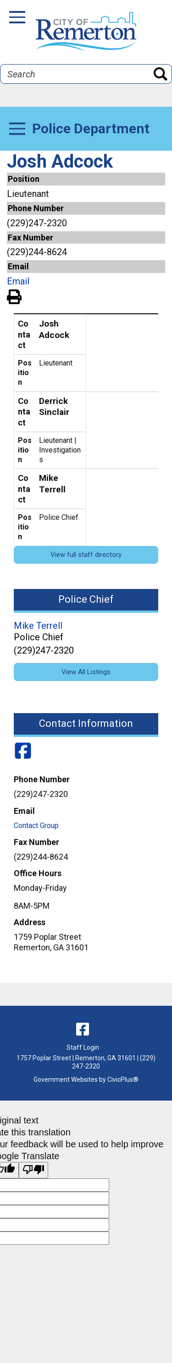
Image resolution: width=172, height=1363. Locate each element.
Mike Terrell (52, 484)
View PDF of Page (14, 295)
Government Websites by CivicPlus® (86, 1079)
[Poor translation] (33, 1170)
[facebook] (82, 1029)
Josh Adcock (54, 329)
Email (18, 281)
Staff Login (83, 1047)
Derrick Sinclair (54, 407)
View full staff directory (86, 555)
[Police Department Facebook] (23, 751)
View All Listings (86, 672)
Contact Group (36, 825)
